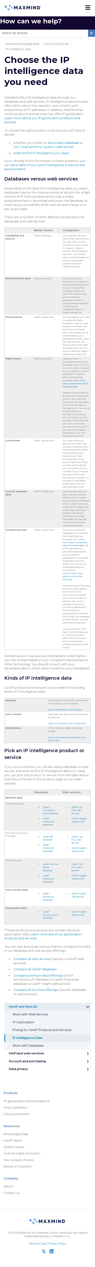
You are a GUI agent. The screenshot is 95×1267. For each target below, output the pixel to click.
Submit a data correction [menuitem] (22, 1153)
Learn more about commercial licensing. (73, 576)
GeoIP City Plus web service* (77, 810)
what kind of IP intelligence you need (41, 153)
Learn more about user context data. (67, 723)
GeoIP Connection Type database (50, 810)
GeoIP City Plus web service (77, 867)
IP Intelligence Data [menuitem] (27, 1038)
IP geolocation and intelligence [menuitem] (27, 1101)
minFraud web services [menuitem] (26, 1053)
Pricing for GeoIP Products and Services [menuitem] (41, 1030)
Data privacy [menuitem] (18, 1069)
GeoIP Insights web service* (79, 820)
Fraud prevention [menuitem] (17, 1114)
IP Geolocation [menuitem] (23, 1022)
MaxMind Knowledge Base (22, 44)
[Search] (91, 33)
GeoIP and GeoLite (56, 44)
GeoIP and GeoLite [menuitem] (23, 1006)
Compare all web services (32, 959)
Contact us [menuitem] (12, 1193)
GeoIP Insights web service (79, 849)
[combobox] (44, 33)
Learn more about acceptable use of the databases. (75, 383)
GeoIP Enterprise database (48, 821)
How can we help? (31, 21)
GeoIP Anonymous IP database (51, 914)
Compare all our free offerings (35, 990)
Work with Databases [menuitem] (28, 1045)
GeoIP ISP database (48, 838)
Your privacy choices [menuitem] (18, 1160)
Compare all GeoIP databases (35, 969)
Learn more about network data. (65, 709)
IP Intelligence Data (18, 49)
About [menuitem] (8, 1186)
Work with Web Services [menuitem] (30, 1014)
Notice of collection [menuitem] (18, 1166)
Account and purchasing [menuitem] (27, 1061)
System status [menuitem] (14, 1147)
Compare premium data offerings (38, 975)
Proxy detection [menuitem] (15, 1107)
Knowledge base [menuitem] (16, 1134)
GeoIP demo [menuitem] (13, 1140)
